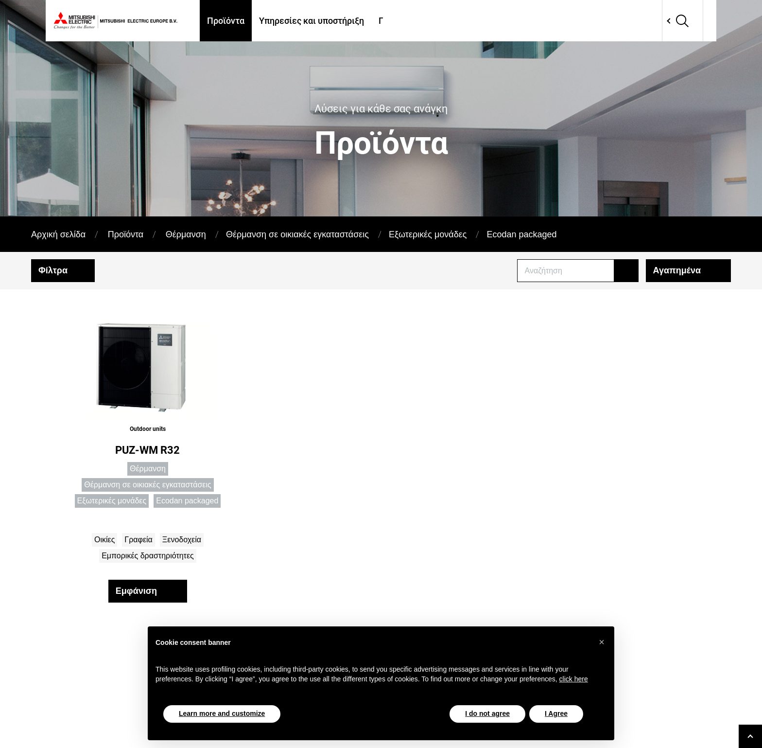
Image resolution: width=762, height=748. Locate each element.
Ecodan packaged (521, 234)
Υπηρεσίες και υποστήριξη (311, 21)
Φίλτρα (53, 270)
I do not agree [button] (487, 713)
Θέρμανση (186, 234)
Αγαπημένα (677, 270)
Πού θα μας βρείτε (415, 21)
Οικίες (104, 539)
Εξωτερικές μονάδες (428, 234)
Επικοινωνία (598, 21)
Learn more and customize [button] (222, 713)
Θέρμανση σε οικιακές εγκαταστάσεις (297, 234)
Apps (548, 21)
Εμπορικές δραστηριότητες (148, 556)
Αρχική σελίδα (58, 234)
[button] (601, 642)
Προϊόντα (225, 21)
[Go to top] (750, 736)
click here (573, 679)
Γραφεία (138, 539)
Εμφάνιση (136, 591)
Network (659, 20)
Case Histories (495, 21)
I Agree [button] (556, 713)
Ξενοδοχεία (181, 539)
